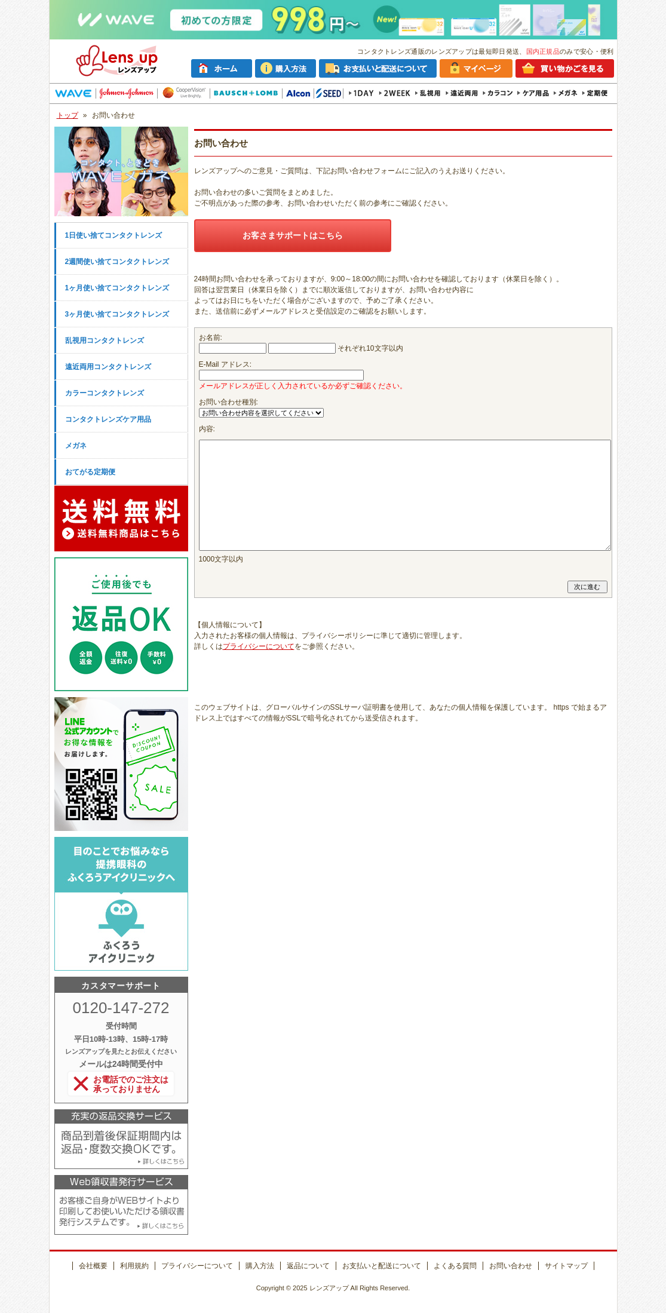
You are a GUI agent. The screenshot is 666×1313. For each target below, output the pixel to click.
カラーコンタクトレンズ (104, 393)
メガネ (76, 445)
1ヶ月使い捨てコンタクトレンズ (117, 288)
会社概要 (93, 1266)
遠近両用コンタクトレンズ (108, 367)
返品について (308, 1266)
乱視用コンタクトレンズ (104, 340)
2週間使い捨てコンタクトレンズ (117, 261)
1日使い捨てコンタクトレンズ (113, 235)
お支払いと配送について (381, 1266)
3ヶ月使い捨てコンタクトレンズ (117, 314)
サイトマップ (566, 1266)
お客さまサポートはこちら (293, 235)
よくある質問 (455, 1266)
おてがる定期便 (90, 472)
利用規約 (134, 1266)
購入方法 (259, 1266)
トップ (67, 115)
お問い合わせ (510, 1266)
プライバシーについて (258, 646)
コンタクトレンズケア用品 (108, 419)
